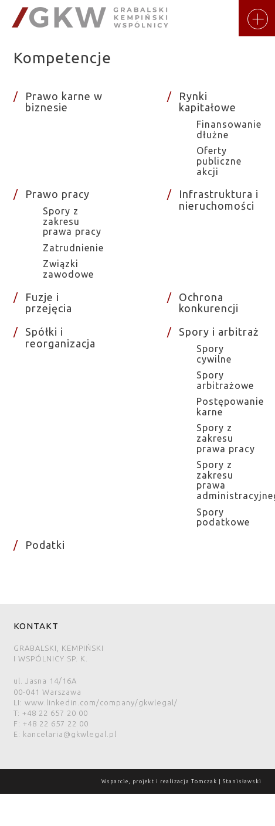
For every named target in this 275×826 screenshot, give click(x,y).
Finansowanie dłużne (229, 129)
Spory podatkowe (223, 517)
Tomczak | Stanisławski (226, 781)
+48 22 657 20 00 (55, 713)
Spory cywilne (214, 353)
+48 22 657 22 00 (56, 723)
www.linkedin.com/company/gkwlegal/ (101, 702)
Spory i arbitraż (219, 331)
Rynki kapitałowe (207, 102)
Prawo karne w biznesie (64, 102)
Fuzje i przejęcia (48, 303)
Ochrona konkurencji (209, 303)
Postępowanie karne (230, 406)
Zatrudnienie (73, 248)
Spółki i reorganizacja (60, 337)
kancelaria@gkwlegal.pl (70, 734)
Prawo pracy (57, 194)
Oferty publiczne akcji (219, 160)
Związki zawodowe (68, 268)
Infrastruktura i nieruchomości (219, 199)
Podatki (45, 545)
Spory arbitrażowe (225, 380)
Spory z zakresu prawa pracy (72, 221)
